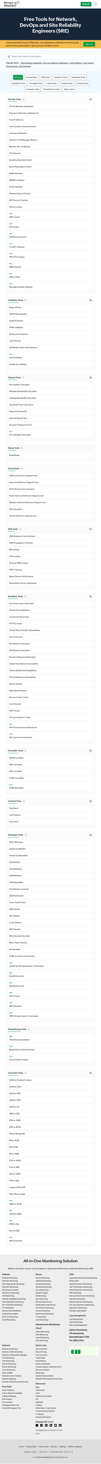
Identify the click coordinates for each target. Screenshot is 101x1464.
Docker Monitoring (43, 1310)
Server (28, 1268)
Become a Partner (42, 1370)
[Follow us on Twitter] (37, 1425)
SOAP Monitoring (8, 1320)
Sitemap (63, 1446)
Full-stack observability (77, 1310)
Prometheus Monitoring (45, 1308)
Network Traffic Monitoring (12, 1352)
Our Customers (41, 1355)
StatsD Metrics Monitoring (46, 1305)
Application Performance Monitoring (83, 1278)
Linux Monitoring (42, 1290)
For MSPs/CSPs (76, 1340)
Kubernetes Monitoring (44, 1313)
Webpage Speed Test (10, 1405)
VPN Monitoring (8, 1361)
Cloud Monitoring (42, 1331)
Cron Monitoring (42, 1320)
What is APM (74, 1281)
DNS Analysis (7, 1399)
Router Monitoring (9, 1367)
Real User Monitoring (79, 1268)
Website (11, 1268)
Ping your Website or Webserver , (56, 63)
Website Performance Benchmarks (49, 1379)
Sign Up (86, 4)
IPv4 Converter (25, 66)
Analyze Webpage (9, 1396)
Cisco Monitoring (8, 1370)
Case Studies (51, 1408)
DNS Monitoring (8, 1296)
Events (38, 1364)
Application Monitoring (78, 1308)
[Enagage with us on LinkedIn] (46, 1425)
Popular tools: (12, 63)
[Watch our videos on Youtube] (55, 1425)
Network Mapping (9, 1379)
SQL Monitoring (42, 1298)
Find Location (7, 1402)
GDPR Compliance (75, 1446)
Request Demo (55, 1367)
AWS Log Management (78, 1325)
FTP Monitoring (8, 1308)
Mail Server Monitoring (10, 1293)
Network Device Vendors (11, 1376)
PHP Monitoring (75, 1293)
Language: (27, 1452)
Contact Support (42, 1367)
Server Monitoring (42, 1278)
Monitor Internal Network (11, 1310)
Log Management (76, 1319)
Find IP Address (8, 1390)
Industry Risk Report (43, 1417)
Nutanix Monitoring (43, 1284)
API (37, 1399)
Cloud (34, 1268)
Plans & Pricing (41, 1352)
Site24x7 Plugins (42, 1293)
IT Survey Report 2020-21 (45, 1411)
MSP (91, 1268)
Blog (37, 1387)
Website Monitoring (9, 1278)
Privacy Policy (31, 1446)
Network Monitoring (10, 1349)
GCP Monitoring (42, 1340)
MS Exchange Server (44, 1302)
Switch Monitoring (9, 1364)
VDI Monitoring (76, 1333)
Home (21, 1446)
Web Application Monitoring (13, 1302)
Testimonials (40, 1358)
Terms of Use (43, 1446)
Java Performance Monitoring (80, 1284)
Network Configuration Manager (14, 1355)
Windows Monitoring (44, 1287)
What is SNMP (7, 1372)
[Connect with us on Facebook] (41, 1425)
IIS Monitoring (41, 1296)
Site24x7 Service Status (44, 1376)
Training (39, 1405)
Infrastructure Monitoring (48, 1324)
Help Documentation (44, 1396)
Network (42, 1268)
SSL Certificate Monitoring (12, 1305)
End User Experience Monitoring (81, 1305)
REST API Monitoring (10, 1316)
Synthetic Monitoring (10, 1287)
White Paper (40, 1408)
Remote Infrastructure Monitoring (15, 1381)
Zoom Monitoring (76, 1322)
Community (40, 1390)
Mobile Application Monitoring (80, 1302)
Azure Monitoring (42, 1337)
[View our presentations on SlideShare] (60, 1425)
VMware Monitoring (43, 1281)
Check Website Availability (12, 1393)
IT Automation (41, 1316)
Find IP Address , (76, 63)
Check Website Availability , (31, 63)
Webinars (39, 1402)
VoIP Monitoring (8, 1358)
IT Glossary (40, 1414)
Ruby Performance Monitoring (80, 1290)
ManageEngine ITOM (79, 1336)
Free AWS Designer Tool (11, 1408)
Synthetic (20, 1268)
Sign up (88, 44)
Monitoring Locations (10, 1290)
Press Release (41, 1361)
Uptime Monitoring (78, 1329)
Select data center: (57, 1452)
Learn (38, 1393)
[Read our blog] (51, 1425)
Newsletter (46, 1364)
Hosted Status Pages (10, 1313)
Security (54, 1446)
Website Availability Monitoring (14, 1298)
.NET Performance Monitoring (80, 1287)
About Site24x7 (41, 1349)
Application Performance (58, 1268)
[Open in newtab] (23, 99)
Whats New (40, 1372)
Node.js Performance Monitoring (81, 1296)
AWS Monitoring (42, 1334)
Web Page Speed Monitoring (13, 1284)
